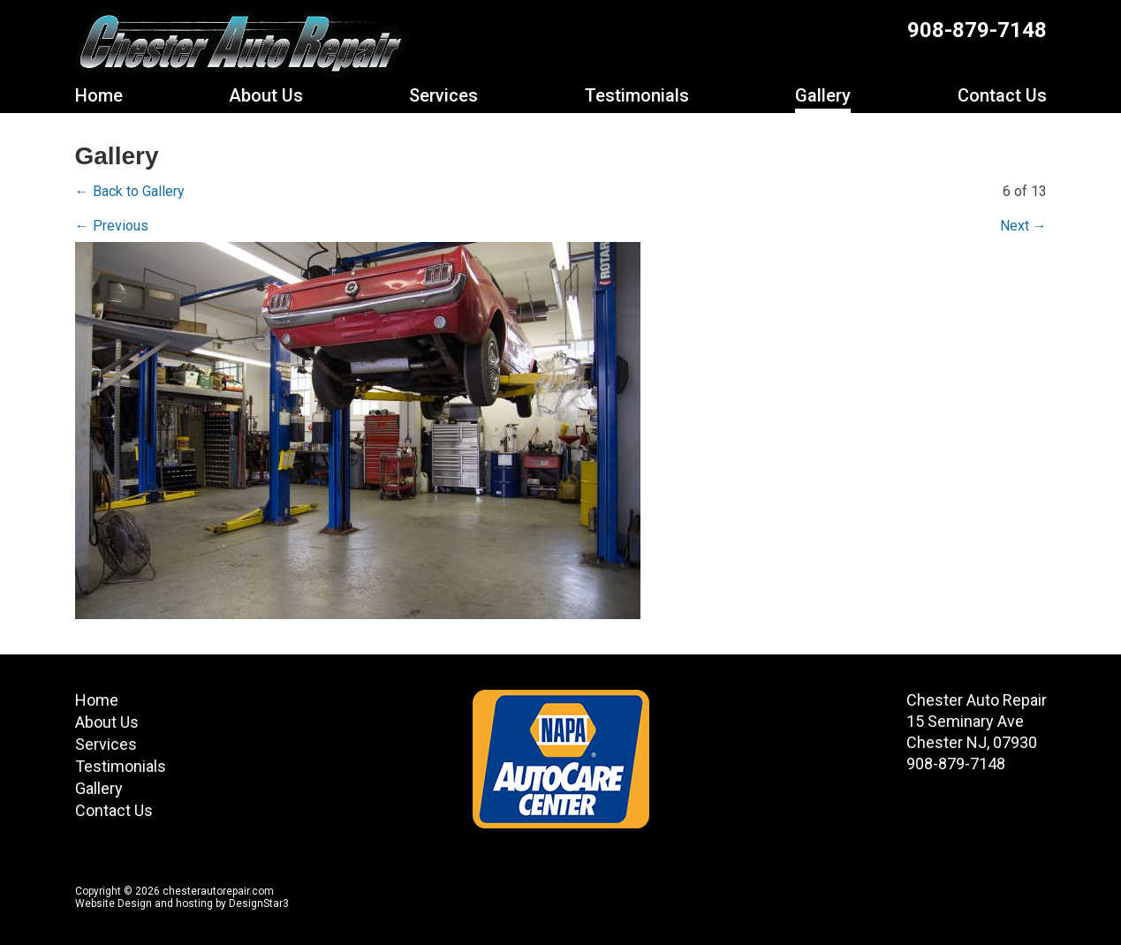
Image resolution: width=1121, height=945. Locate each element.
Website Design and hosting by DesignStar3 (182, 903)
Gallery (823, 95)
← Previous (111, 225)
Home (99, 95)
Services (443, 95)
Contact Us (1002, 95)
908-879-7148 (977, 30)
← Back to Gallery (130, 191)
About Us (266, 95)
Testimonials (637, 95)
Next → (1023, 225)
